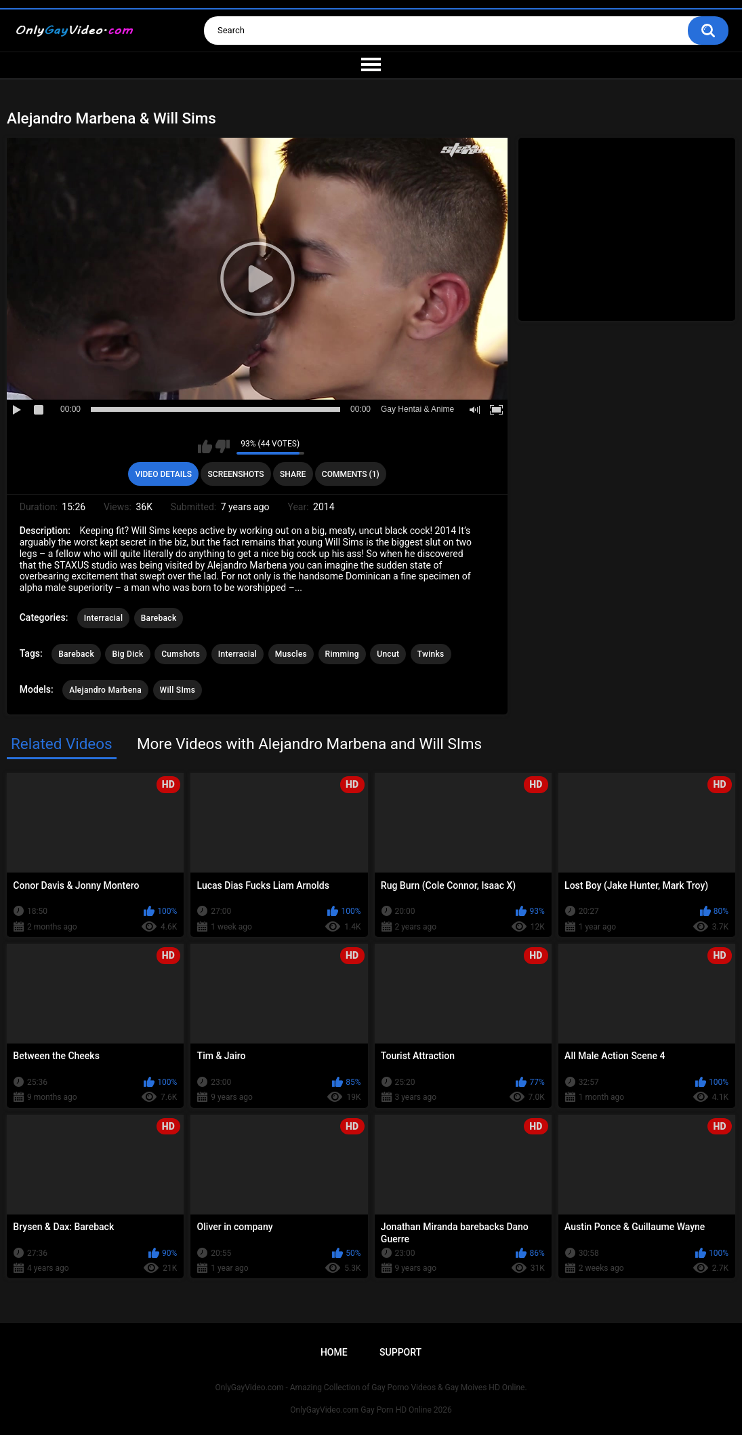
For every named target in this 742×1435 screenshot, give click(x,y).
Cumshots (180, 654)
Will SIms (178, 690)
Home (334, 1352)
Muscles (291, 654)
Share (293, 474)
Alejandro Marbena (105, 690)
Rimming (342, 654)
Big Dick (127, 654)
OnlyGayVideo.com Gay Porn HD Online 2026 (370, 1410)
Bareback (159, 618)
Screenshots (236, 474)
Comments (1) (350, 474)
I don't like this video (222, 446)
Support (400, 1352)
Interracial (103, 618)
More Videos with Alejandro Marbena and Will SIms (309, 743)
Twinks (431, 654)
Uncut (388, 654)
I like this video (205, 446)
